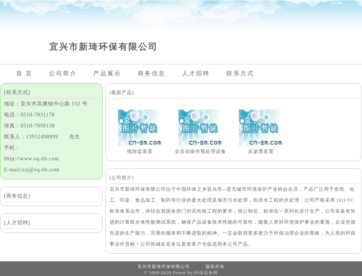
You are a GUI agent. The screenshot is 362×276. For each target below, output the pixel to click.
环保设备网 (206, 272)
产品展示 (107, 73)
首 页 (24, 73)
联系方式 (240, 73)
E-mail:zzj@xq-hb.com (31, 169)
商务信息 (152, 73)
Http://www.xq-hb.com (31, 158)
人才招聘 (196, 73)
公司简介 (63, 73)
